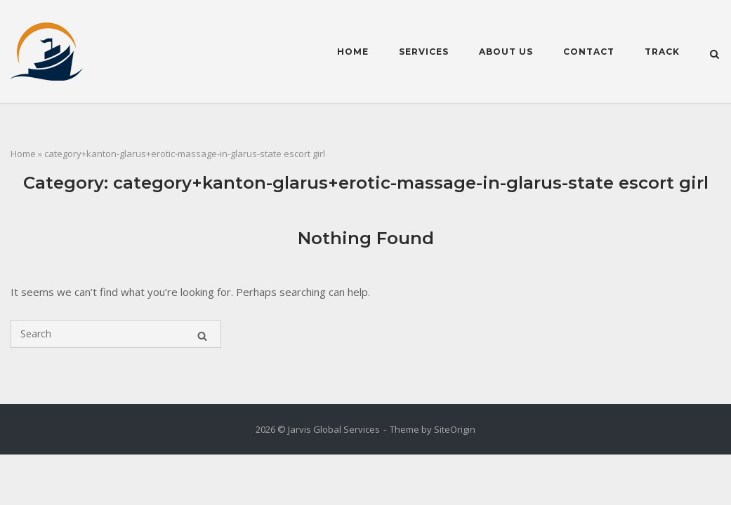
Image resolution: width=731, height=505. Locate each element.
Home (353, 51)
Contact (588, 51)
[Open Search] (714, 53)
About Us (506, 51)
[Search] (202, 334)
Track (662, 51)
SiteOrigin (454, 429)
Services (424, 51)
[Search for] (116, 334)
